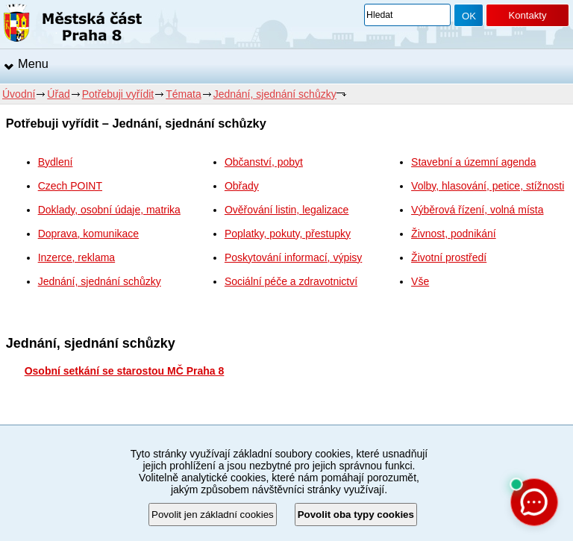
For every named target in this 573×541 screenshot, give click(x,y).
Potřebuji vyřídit (118, 94)
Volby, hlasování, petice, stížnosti (487, 186)
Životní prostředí (448, 257)
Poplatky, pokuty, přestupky (288, 234)
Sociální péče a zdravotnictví (291, 281)
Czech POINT (70, 186)
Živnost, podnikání (453, 234)
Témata (183, 94)
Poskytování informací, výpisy (293, 257)
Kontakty (527, 15)
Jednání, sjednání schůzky (274, 94)
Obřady (242, 186)
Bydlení (55, 162)
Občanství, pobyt (264, 162)
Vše (420, 281)
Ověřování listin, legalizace (287, 210)
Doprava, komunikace (88, 234)
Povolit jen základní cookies (212, 514)
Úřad (58, 94)
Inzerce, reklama (76, 257)
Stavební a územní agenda (473, 162)
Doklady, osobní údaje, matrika (109, 210)
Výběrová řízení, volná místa (477, 210)
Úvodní (18, 94)
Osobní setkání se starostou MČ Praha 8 (125, 371)
